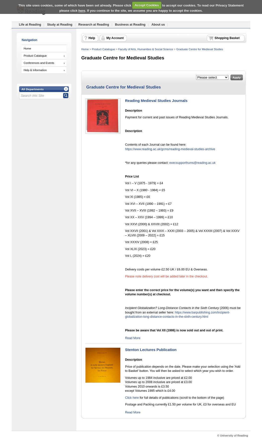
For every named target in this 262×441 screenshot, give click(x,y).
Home (27, 48)
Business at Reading (130, 24)
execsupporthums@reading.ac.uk (192, 163)
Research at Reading (93, 24)
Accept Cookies (146, 5)
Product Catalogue (35, 55)
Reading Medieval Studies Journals (156, 100)
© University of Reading (232, 435)
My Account (115, 38)
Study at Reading (59, 24)
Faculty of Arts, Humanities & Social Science (145, 49)
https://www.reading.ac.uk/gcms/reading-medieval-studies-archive (170, 149)
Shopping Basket (227, 38)
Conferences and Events (39, 62)
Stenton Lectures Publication (150, 350)
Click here (132, 397)
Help (91, 38)
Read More (132, 338)
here (81, 10)
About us (158, 24)
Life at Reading (30, 24)
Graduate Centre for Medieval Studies (199, 49)
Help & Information (35, 70)
